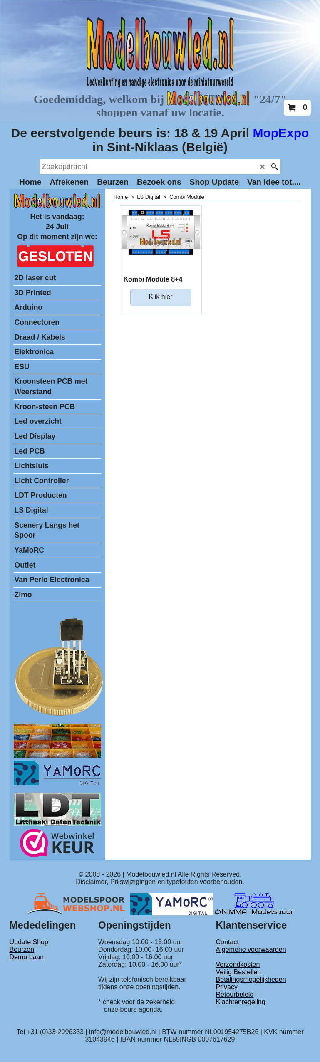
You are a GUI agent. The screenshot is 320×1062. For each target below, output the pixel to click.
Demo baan (27, 957)
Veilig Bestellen (238, 972)
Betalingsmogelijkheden (251, 979)
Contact (227, 942)
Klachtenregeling (240, 1001)
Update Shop (29, 942)
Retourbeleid (235, 994)
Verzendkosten (238, 964)
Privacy (227, 986)
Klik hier (161, 296)
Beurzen (22, 949)
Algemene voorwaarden (251, 949)
